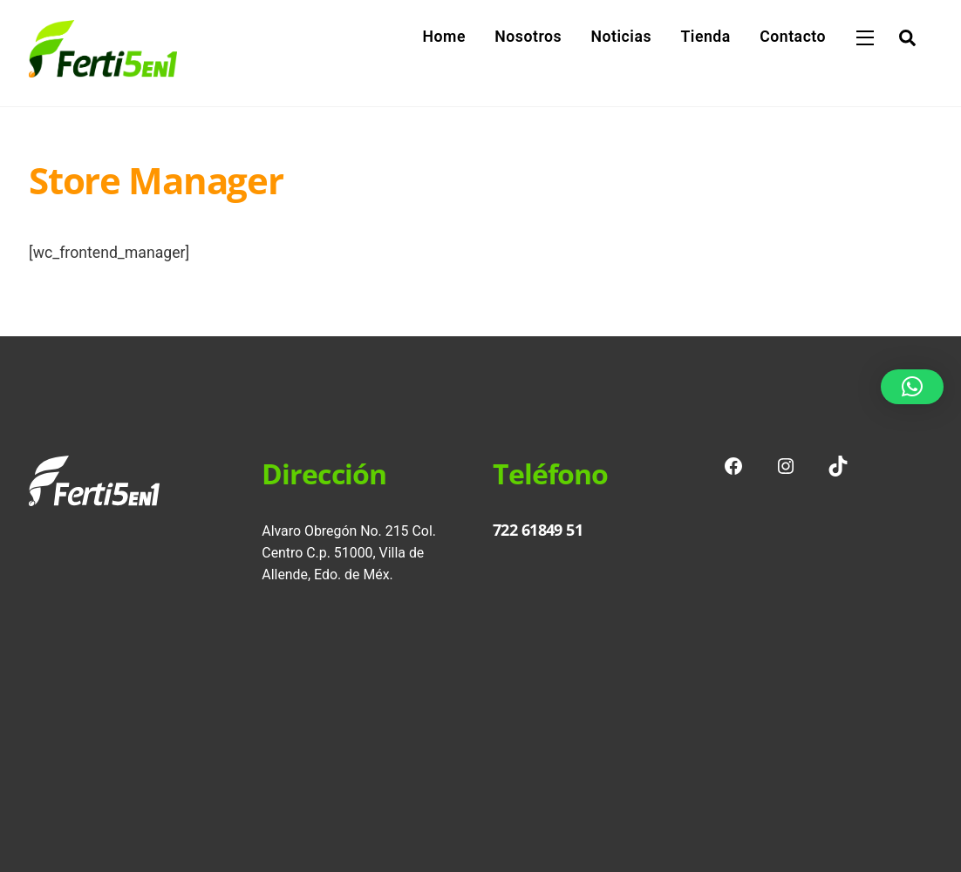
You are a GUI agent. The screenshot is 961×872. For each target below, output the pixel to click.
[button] (912, 386)
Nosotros (528, 36)
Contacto (793, 36)
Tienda (705, 36)
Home (443, 36)
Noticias (620, 36)
